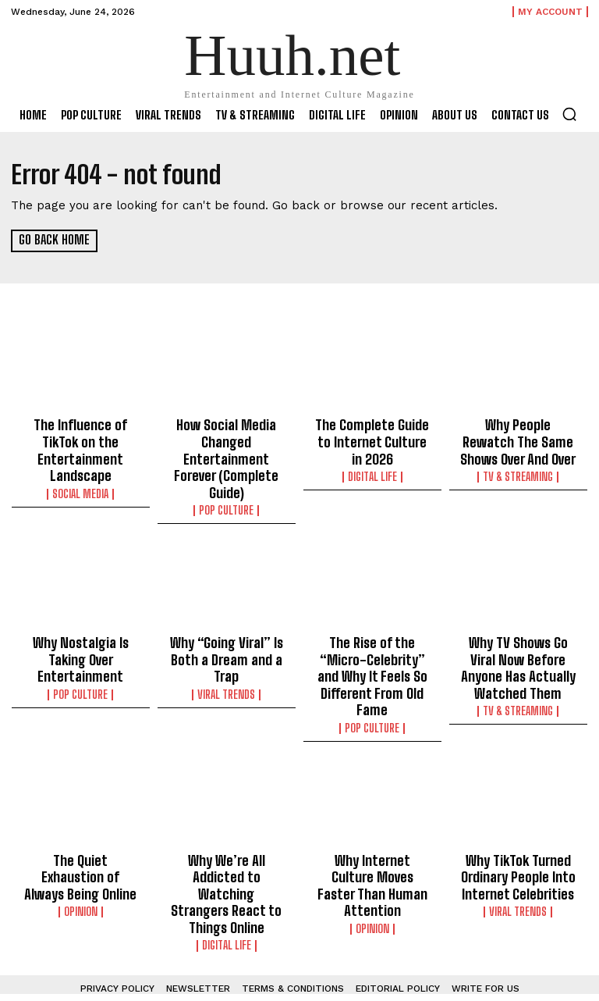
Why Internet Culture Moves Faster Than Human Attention (372, 831)
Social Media (80, 468)
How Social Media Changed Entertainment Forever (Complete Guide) (226, 445)
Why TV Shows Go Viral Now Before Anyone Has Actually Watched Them (518, 635)
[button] (569, 114)
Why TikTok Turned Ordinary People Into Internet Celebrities (518, 831)
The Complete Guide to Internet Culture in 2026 (372, 438)
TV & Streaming (518, 468)
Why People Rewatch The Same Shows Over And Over (518, 438)
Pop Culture (226, 482)
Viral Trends (226, 658)
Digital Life (372, 468)
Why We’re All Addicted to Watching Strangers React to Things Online (226, 838)
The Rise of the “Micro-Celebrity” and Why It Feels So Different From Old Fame (372, 642)
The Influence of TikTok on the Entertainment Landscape (80, 438)
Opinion (80, 847)
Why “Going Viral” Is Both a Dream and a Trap (226, 628)
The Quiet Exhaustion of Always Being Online (80, 824)
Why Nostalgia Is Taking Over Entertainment (80, 628)
